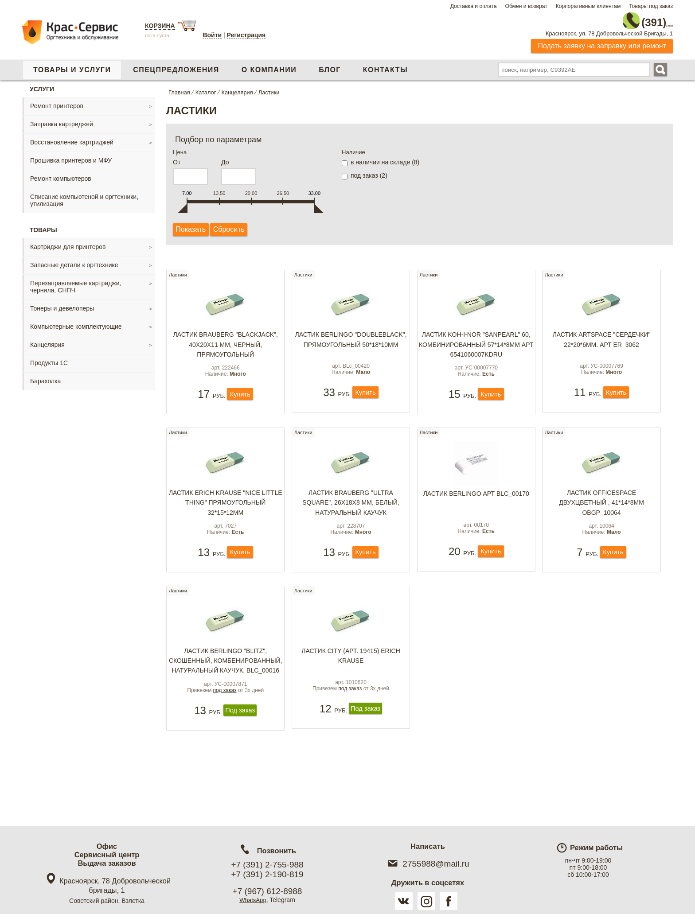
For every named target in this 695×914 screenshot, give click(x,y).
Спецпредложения (176, 66)
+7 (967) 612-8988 (267, 891)
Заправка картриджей (61, 120)
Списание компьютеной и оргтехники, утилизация (84, 196)
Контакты (385, 66)
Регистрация (246, 35)
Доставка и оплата (473, 6)
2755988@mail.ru (427, 863)
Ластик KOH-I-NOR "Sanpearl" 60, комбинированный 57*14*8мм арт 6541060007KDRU (476, 346)
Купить (240, 406)
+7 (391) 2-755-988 (267, 864)
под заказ (225, 732)
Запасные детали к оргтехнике (74, 260)
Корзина (160, 25)
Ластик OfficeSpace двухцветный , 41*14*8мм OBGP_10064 (601, 518)
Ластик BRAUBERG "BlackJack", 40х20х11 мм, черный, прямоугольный (225, 346)
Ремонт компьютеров (60, 174)
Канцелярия (47, 340)
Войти (212, 35)
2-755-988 (628, 18)
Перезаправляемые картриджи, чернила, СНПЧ (75, 283)
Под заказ (240, 753)
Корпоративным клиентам (588, 6)
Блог (330, 66)
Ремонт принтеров (56, 101)
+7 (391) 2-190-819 (267, 874)
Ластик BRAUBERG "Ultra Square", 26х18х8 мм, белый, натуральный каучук (350, 518)
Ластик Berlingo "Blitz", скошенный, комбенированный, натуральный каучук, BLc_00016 (225, 696)
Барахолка (45, 377)
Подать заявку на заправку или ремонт (602, 42)
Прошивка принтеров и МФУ (71, 156)
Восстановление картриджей (71, 138)
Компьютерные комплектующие (76, 322)
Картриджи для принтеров (67, 242)
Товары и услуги (72, 66)
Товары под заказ (651, 6)
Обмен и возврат (526, 6)
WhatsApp (252, 899)
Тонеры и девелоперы (62, 304)
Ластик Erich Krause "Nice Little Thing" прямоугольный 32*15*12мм (225, 518)
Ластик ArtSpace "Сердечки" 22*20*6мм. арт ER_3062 (602, 341)
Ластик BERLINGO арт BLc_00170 (476, 509)
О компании (269, 66)
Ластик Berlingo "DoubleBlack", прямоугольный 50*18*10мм (350, 341)
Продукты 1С (49, 358)
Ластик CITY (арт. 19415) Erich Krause (350, 686)
